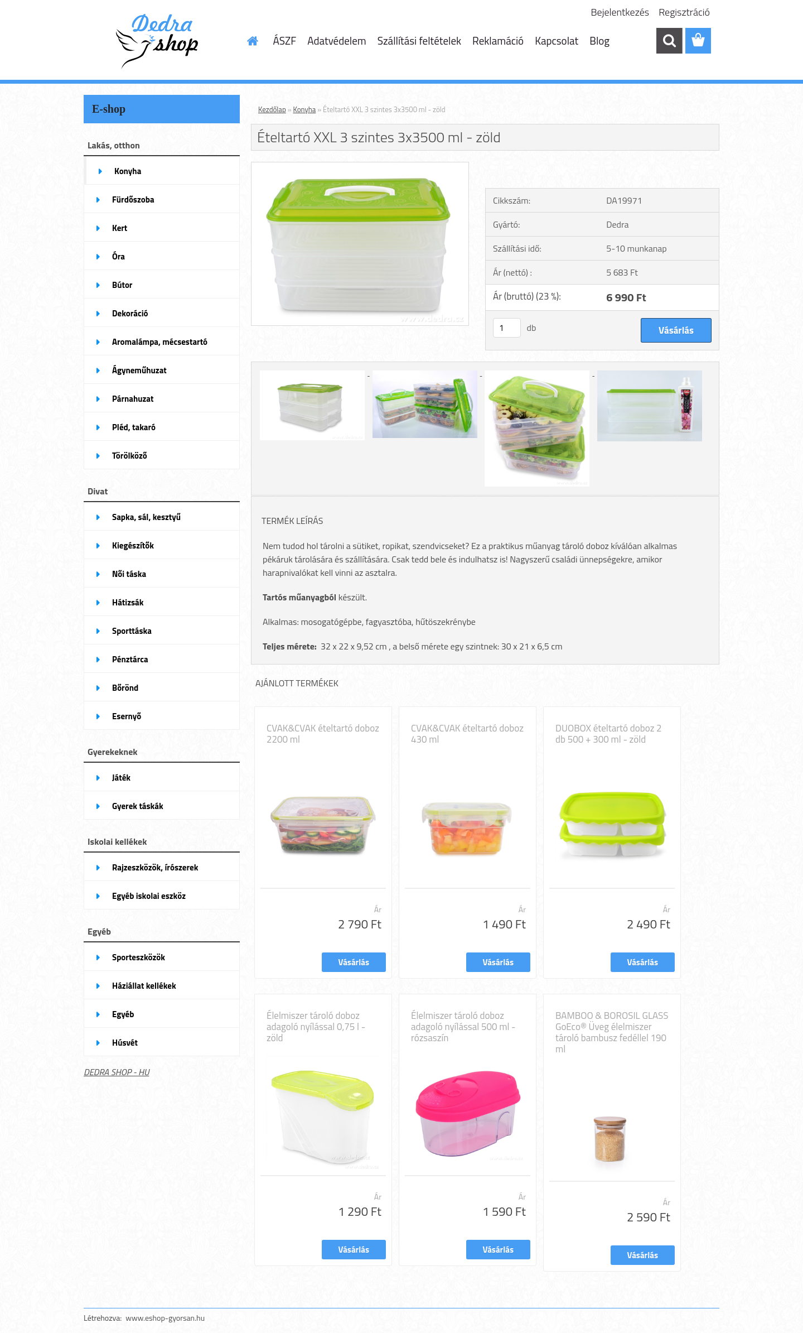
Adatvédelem (336, 40)
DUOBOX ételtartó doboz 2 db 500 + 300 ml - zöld (608, 734)
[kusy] (507, 328)
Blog (599, 40)
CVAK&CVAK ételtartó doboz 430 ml (467, 734)
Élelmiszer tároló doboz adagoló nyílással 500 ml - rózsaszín (463, 1026)
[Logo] (160, 41)
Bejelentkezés (620, 12)
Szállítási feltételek (419, 40)
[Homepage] (252, 41)
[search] (669, 41)
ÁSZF (285, 40)
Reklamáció (498, 40)
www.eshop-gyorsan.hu (165, 1318)
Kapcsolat (556, 40)
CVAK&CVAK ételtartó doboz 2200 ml (323, 734)
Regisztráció (684, 12)
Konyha (304, 109)
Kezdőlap (272, 109)
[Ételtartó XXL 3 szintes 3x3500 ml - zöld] (359, 167)
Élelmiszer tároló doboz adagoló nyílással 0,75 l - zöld (316, 1026)
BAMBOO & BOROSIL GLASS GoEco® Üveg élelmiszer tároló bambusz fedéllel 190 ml (612, 1032)
